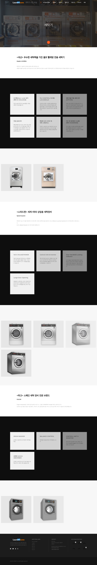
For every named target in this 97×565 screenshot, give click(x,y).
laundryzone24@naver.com (60, 546)
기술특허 (54, 2)
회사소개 (79, 2)
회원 (85, 2)
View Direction (55, 549)
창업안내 (60, 2)
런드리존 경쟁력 (46, 2)
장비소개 (67, 2)
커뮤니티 (73, 2)
